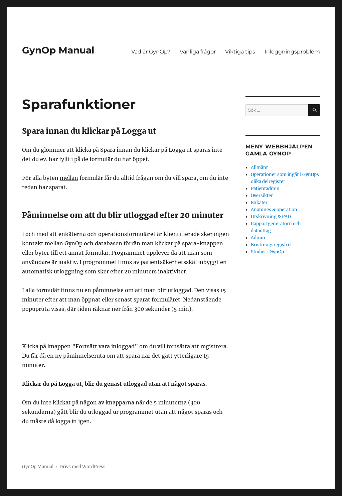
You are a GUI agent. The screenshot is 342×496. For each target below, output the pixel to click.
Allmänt (259, 167)
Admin (258, 238)
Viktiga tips (240, 51)
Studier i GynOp (267, 252)
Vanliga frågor (198, 51)
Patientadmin (265, 189)
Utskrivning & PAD (271, 217)
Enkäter (259, 203)
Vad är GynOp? (150, 51)
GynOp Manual (58, 50)
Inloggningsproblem (292, 51)
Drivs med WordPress (82, 467)
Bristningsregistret (271, 245)
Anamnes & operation (274, 210)
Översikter (262, 196)
